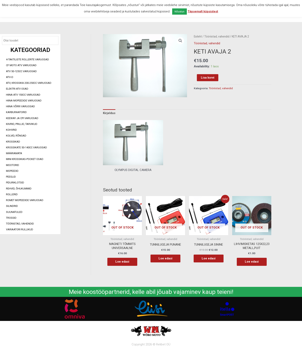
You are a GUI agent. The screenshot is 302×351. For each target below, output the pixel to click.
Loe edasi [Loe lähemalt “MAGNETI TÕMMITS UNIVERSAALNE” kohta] (122, 261)
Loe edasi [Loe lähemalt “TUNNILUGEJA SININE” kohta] (209, 258)
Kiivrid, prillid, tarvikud (21, 123)
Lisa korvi (207, 77)
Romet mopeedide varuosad (24, 200)
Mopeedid (12, 170)
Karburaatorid (16, 112)
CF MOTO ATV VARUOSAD (21, 65)
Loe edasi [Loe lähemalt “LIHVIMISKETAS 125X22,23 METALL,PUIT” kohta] (252, 261)
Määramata (14, 153)
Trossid (11, 217)
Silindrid (12, 205)
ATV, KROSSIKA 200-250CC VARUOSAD (28, 82)
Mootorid (12, 165)
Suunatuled (14, 211)
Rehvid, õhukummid (19, 188)
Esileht (198, 36)
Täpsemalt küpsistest (203, 11)
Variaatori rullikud (19, 229)
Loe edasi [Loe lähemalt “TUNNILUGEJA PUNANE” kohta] (165, 258)
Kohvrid (11, 129)
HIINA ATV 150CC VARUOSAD (23, 94)
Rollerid (12, 194)
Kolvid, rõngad (16, 135)
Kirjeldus (109, 113)
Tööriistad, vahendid (20, 223)
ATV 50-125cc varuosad (21, 71)
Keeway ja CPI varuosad (22, 118)
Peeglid (11, 176)
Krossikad (13, 141)
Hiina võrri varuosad (20, 106)
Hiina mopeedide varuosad (24, 100)
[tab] (109, 113)
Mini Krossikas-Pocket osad (24, 159)
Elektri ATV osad (17, 88)
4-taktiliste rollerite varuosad (27, 59)
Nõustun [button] (179, 11)
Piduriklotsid (15, 182)
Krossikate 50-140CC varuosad (26, 147)
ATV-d (9, 77)
